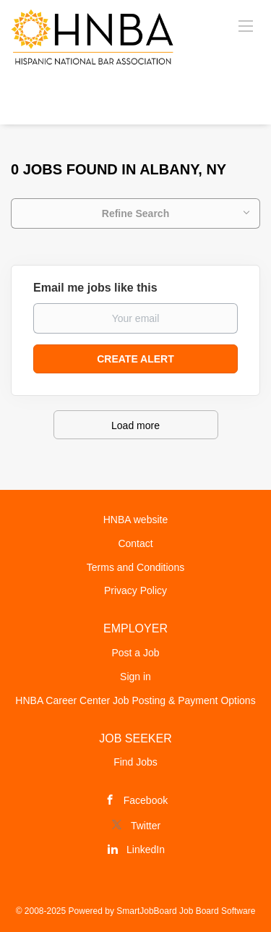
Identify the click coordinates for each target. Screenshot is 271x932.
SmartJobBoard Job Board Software (185, 911)
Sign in (135, 676)
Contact (135, 543)
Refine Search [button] (135, 213)
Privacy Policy (135, 590)
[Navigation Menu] (245, 25)
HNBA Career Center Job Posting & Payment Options (135, 700)
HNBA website (135, 519)
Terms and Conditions (135, 567)
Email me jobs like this (95, 287)
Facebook (146, 800)
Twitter (145, 825)
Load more (135, 425)
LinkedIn (145, 849)
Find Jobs (135, 762)
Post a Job (135, 652)
